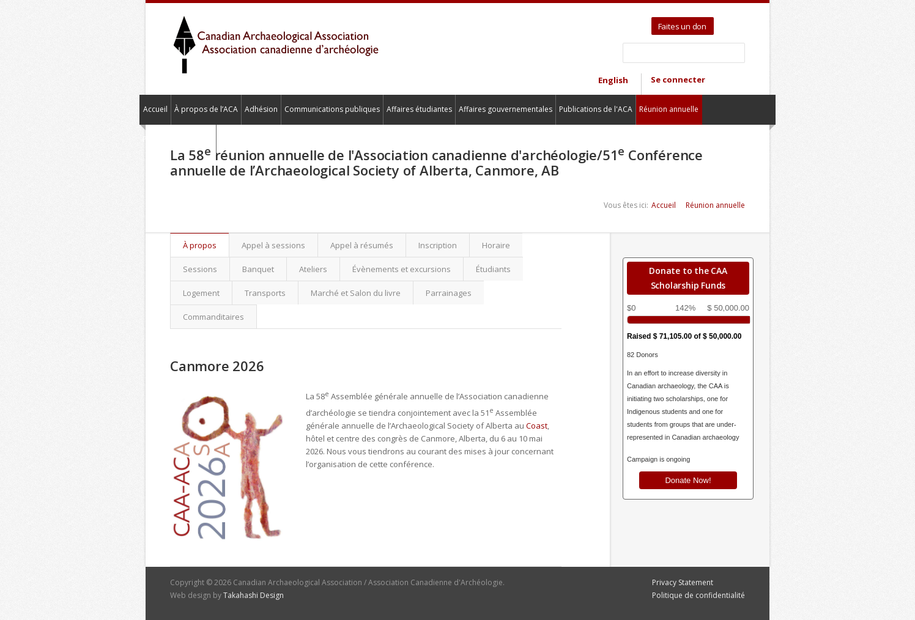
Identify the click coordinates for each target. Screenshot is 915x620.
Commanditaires (213, 316)
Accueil (155, 109)
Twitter (725, 22)
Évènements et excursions (401, 269)
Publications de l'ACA (595, 109)
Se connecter (678, 79)
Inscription (437, 245)
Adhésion (261, 109)
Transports (265, 292)
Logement (201, 292)
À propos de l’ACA (206, 109)
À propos (206, 245)
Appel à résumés (361, 245)
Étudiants (493, 269)
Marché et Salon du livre (356, 292)
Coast (536, 425)
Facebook (739, 22)
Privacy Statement (682, 582)
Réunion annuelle (668, 109)
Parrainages (449, 292)
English (613, 80)
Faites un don (682, 26)
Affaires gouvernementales (505, 109)
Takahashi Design (253, 595)
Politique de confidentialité (698, 595)
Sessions (200, 269)
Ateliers (313, 269)
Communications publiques (332, 109)
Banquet (258, 269)
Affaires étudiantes (419, 109)
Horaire (496, 245)
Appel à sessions (273, 245)
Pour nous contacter (178, 139)
